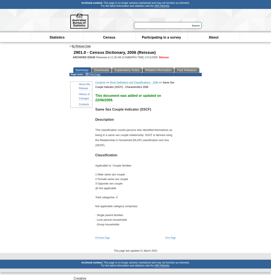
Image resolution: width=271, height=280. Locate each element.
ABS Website (161, 5)
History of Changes (84, 96)
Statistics (57, 37)
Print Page (92, 74)
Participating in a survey (161, 37)
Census (109, 37)
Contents (84, 104)
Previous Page (102, 237)
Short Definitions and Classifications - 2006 (134, 82)
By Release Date (81, 46)
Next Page (170, 237)
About (213, 37)
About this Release (84, 86)
